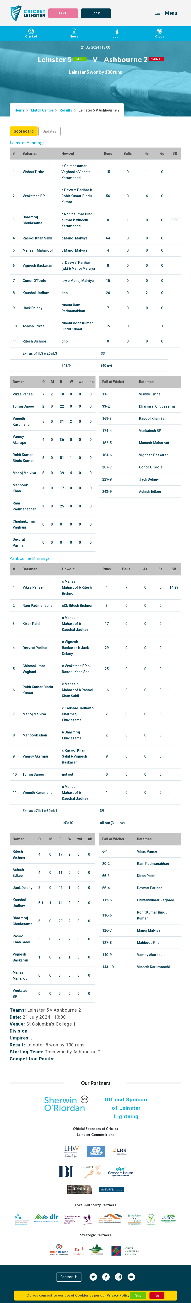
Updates (49, 131)
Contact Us (69, 1277)
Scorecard (24, 131)
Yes (138, 1295)
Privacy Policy (118, 1295)
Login (96, 13)
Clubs (160, 33)
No (157, 1295)
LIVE (63, 13)
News (74, 33)
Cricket (31, 33)
